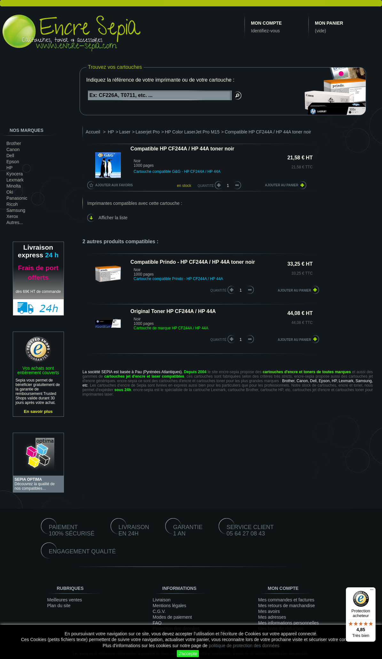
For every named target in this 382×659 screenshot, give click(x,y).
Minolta (13, 186)
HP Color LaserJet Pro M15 (192, 131)
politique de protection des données (244, 645)
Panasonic (16, 198)
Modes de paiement (172, 617)
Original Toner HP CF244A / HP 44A (173, 311)
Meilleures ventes (64, 599)
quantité (218, 290)
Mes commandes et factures (286, 600)
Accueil (93, 131)
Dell (10, 155)
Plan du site (59, 605)
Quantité (206, 186)
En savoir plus (38, 411)
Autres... (14, 222)
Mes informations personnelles (288, 623)
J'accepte (187, 653)
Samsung (15, 210)
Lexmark (15, 179)
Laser (124, 131)
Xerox (12, 216)
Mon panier (329, 23)
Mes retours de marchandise (286, 605)
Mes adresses (272, 617)
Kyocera (14, 173)
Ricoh (12, 204)
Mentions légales (169, 605)
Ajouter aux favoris (114, 185)
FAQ (157, 622)
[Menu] (372, 591)
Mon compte (266, 23)
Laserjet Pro (148, 131)
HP (9, 167)
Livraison (162, 599)
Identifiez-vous (265, 30)
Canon (12, 149)
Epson (12, 161)
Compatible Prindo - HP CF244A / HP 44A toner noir (192, 262)
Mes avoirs (269, 611)
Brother (13, 143)
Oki (9, 192)
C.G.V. (159, 611)
